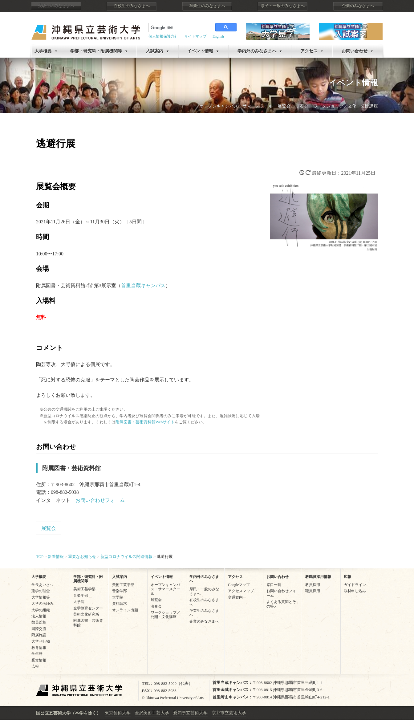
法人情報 (38, 616)
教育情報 (38, 647)
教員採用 (312, 585)
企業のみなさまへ (358, 6)
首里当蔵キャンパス (143, 285)
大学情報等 (40, 597)
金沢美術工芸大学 (152, 712)
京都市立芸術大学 (229, 712)
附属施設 (38, 635)
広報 (35, 666)
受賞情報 (38, 660)
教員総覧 (38, 622)
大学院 (78, 602)
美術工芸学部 (84, 589)
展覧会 (284, 106)
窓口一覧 (273, 585)
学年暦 (37, 654)
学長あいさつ (42, 585)
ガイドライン (355, 585)
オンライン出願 (125, 610)
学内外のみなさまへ (256, 51)
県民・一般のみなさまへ (283, 6)
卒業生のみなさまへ (207, 6)
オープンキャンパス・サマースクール (236, 106)
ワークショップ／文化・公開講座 (345, 106)
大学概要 (43, 51)
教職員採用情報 (318, 577)
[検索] (179, 28)
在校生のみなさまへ (132, 6)
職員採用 (312, 591)
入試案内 (154, 51)
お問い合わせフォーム (100, 500)
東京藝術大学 (118, 712)
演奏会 (301, 106)
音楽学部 (80, 595)
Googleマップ (239, 585)
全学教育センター (88, 608)
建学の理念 (40, 591)
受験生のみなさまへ (56, 6)
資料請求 (119, 603)
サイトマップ (195, 36)
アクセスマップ (241, 591)
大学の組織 (40, 610)
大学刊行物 (40, 641)
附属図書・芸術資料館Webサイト (145, 422)
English (218, 36)
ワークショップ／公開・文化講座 (165, 614)
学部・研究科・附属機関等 (96, 51)
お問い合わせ (354, 51)
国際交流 (38, 629)
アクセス (309, 51)
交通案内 (235, 597)
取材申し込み (355, 591)
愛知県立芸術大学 (190, 712)
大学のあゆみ (42, 603)
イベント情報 (200, 51)
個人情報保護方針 (163, 36)
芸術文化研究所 (86, 614)
